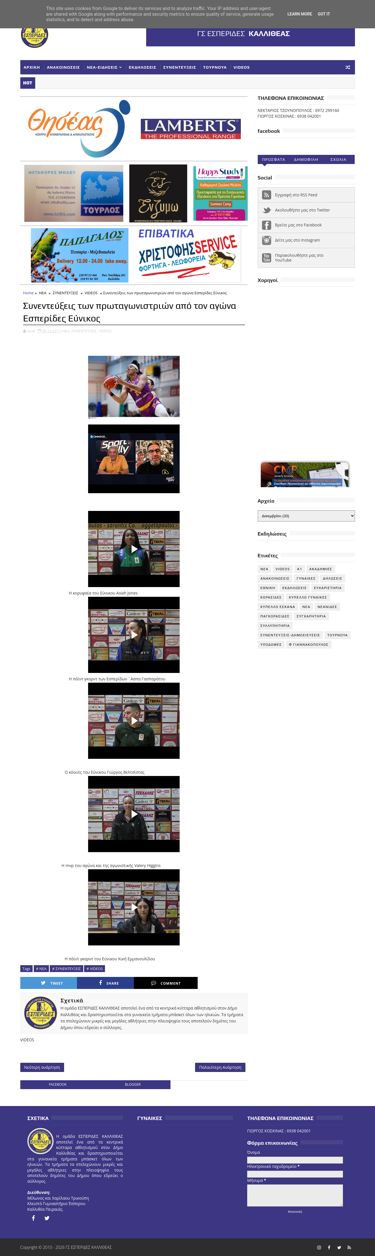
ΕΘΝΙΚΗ (268, 588)
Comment (166, 983)
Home (28, 292)
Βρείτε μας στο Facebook (298, 225)
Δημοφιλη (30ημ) (306, 160)
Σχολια (338, 159)
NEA (265, 569)
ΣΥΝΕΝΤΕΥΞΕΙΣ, (85, 330)
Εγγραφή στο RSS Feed (296, 195)
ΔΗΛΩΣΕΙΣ (332, 578)
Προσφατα (273, 159)
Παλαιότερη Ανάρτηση (220, 1067)
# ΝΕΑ (41, 968)
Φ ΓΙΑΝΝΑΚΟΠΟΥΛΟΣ (308, 645)
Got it (324, 14)
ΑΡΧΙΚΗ (32, 67)
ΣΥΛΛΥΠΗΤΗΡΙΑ (275, 626)
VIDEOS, (106, 330)
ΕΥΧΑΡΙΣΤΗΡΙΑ (328, 588)
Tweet (52, 983)
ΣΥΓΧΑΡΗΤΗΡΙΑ (311, 616)
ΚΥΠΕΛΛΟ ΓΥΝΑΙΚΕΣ (308, 597)
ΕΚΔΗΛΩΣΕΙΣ (142, 67)
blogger (133, 1084)
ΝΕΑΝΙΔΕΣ (327, 607)
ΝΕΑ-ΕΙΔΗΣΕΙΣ (102, 67)
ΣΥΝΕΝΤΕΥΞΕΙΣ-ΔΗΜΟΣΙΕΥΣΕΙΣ (290, 635)
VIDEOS (242, 67)
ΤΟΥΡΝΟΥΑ (215, 67)
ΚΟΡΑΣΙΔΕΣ (271, 597)
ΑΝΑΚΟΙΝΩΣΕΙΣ (63, 67)
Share (109, 983)
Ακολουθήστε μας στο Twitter (302, 210)
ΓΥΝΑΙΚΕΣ (306, 578)
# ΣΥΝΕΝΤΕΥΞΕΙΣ (66, 968)
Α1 (299, 569)
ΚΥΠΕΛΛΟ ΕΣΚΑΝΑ (278, 607)
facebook (58, 1084)
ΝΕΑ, (66, 330)
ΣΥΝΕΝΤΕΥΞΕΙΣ (179, 67)
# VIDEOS (94, 968)
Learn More (299, 14)
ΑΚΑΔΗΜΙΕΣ (320, 569)
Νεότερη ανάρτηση (42, 1067)
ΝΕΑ (42, 292)
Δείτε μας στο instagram (297, 240)
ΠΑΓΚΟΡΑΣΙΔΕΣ (275, 616)
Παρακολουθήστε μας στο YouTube (299, 257)
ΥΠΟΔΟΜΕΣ (271, 645)
